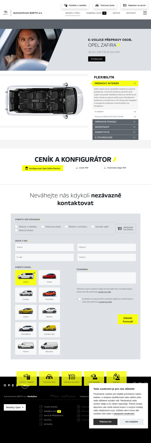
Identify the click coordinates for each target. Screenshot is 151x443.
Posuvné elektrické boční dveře (109, 116)
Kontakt (131, 13)
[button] (128, 319)
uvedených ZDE (104, 292)
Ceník (92, 23)
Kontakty (48, 424)
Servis (116, 13)
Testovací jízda (53, 226)
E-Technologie (103, 137)
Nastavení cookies (90, 406)
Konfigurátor (76, 23)
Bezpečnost (102, 127)
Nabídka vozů (96, 13)
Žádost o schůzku (78, 226)
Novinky (48, 419)
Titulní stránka (50, 406)
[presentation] (97, 319)
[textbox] (44, 247)
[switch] (79, 299)
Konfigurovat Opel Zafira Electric (42, 168)
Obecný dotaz (26, 230)
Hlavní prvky (57, 23)
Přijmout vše (105, 422)
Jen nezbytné (131, 422)
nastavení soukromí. (124, 413)
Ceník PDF (82, 167)
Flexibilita (104, 77)
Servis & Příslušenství (53, 415)
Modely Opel (72, 13)
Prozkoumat (96, 59)
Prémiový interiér (107, 83)
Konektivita (102, 132)
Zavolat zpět (102, 226)
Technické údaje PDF (115, 167)
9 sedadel (99, 111)
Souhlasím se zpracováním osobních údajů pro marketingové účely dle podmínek (107, 300)
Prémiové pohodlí (106, 121)
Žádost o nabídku (28, 226)
